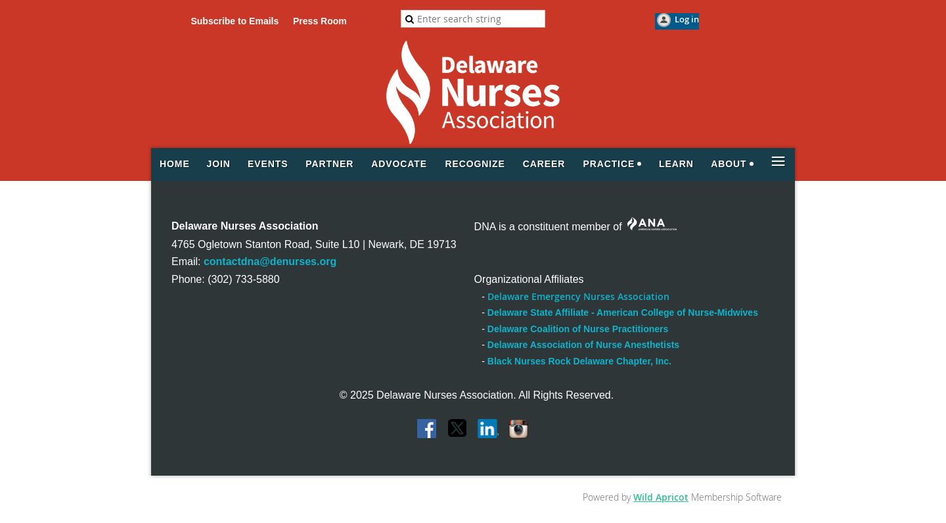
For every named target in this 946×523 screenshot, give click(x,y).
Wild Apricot (660, 497)
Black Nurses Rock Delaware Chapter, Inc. (579, 361)
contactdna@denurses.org (270, 261)
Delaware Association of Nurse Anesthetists (583, 344)
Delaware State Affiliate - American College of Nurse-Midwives (622, 312)
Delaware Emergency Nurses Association (578, 296)
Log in (687, 19)
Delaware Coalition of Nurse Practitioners (577, 329)
